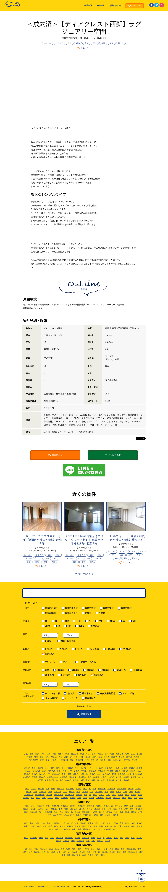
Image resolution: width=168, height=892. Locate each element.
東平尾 (40, 780)
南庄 (63, 855)
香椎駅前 (55, 806)
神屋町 (124, 768)
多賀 (133, 823)
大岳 (33, 806)
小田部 (104, 849)
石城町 (27, 774)
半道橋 (96, 777)
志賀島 (54, 809)
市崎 (31, 823)
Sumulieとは (43, 887)
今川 (54, 754)
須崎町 (132, 771)
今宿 (94, 789)
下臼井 (84, 771)
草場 (106, 792)
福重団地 (64, 798)
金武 (78, 792)
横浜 (135, 798)
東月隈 (126, 777)
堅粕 (76, 768)
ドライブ (59, 43)
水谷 (140, 812)
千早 (103, 809)
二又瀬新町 (86, 812)
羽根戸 (50, 798)
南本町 (68, 780)
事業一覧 (88, 6)
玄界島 (118, 792)
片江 (52, 838)
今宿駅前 (111, 789)
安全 (86, 43)
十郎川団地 (39, 795)
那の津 (114, 757)
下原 (60, 809)
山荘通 (139, 754)
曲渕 (141, 852)
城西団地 (69, 838)
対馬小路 (84, 774)
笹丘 (133, 754)
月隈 (69, 774)
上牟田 (117, 768)
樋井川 (58, 841)
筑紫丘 (27, 826)
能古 (38, 798)
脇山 (103, 855)
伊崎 (43, 754)
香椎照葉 (90, 806)
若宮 (96, 815)
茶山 (99, 838)
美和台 (78, 815)
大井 (63, 768)
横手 (79, 829)
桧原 (95, 826)
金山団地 (59, 838)
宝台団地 (85, 838)
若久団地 (107, 829)
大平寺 (115, 823)
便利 (69, 43)
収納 (78, 43)
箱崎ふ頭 (33, 812)
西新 (89, 852)
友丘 (116, 838)
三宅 (120, 826)
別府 (73, 841)
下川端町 (92, 771)
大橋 (48, 823)
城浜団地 (73, 809)
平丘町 (54, 760)
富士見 (72, 798)
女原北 (91, 798)
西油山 (74, 852)
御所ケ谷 (119, 754)
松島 (121, 812)
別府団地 (80, 841)
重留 (139, 849)
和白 (102, 815)
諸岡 (93, 780)
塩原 (103, 823)
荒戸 (37, 754)
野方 (32, 798)
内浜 (50, 792)
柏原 (76, 823)
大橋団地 (56, 823)
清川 (93, 754)
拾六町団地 (58, 795)
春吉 (42, 760)
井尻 (26, 823)
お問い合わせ (115, 6)
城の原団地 (69, 795)
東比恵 (141, 777)
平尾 (47, 760)
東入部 (112, 852)
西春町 (42, 777)
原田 (61, 812)
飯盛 (53, 789)
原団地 (104, 852)
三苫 (49, 815)
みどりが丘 (57, 815)
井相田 (40, 768)
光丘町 (111, 777)
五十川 (90, 823)
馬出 (95, 812)
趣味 (111, 43)
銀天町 (139, 768)
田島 (93, 838)
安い (113, 555)
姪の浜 (108, 798)
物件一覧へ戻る (85, 574)
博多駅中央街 (52, 777)
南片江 (100, 841)
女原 (85, 798)
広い (94, 43)
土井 (109, 809)
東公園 (118, 777)
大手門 (60, 754)
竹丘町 (42, 774)
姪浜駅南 (116, 798)
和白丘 (108, 815)
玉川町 (139, 823)
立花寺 (118, 780)
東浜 (67, 812)
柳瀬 (73, 829)
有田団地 (43, 849)
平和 (87, 760)
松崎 (116, 812)
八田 (56, 812)
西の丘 (26, 798)
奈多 (132, 809)
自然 (37, 562)
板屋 (68, 849)
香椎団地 (81, 806)
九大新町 (99, 792)
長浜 (100, 757)
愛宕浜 (33, 789)
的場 (106, 826)
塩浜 (47, 809)
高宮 (127, 823)
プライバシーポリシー (60, 887)
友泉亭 (107, 841)
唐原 (115, 809)
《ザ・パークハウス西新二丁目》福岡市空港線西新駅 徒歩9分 (42, 540)
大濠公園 (74, 754)
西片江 (139, 838)
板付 (46, 768)
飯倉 (41, 838)
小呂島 (72, 792)
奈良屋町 (26, 777)
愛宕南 (41, 789)
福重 (57, 798)
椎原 (117, 849)
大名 (60, 757)
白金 (42, 757)
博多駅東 (72, 777)
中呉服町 (121, 774)
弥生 (97, 855)
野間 (84, 826)
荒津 (31, 754)
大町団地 (57, 792)
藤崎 (119, 852)
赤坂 (26, 754)
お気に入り (86, 48)
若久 (100, 829)
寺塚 (39, 826)
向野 (133, 826)
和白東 (116, 815)
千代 (63, 774)
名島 (126, 809)
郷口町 (33, 809)
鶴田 (33, 826)
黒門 (106, 754)
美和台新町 (87, 815)
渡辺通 (134, 760)
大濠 (67, 754)
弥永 (51, 829)
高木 (121, 823)
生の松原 (70, 789)
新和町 (125, 771)
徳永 (114, 795)
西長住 (70, 826)
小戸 (65, 792)
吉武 (141, 798)
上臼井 (90, 768)
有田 (36, 849)
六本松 (127, 760)
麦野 (82, 780)
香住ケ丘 (118, 806)
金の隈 (83, 768)
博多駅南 (82, 777)
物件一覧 (101, 6)
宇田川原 (42, 792)
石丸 (85, 789)
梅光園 (136, 757)
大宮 (82, 754)
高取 (53, 852)
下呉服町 (101, 771)
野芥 (94, 852)
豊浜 (127, 795)
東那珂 (133, 777)
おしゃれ (47, 43)
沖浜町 (70, 768)
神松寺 (77, 838)
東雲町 (76, 771)
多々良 (89, 809)
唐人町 (88, 757)
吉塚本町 (110, 780)
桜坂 (127, 754)
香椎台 (73, 806)
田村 (64, 852)
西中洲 (129, 757)
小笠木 (86, 849)
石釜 (62, 849)
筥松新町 (48, 812)
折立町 (70, 823)
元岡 (124, 798)
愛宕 (27, 789)
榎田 (58, 768)
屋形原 (139, 826)
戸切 (108, 795)
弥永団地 (58, 829)
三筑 (64, 771)
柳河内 (67, 829)
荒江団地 (33, 838)
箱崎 (26, 812)
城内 (36, 757)
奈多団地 (139, 809)
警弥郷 (83, 823)
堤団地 (109, 838)
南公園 (103, 760)
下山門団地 (28, 795)
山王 (70, 771)
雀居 (59, 771)
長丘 (50, 826)
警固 (112, 754)
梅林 (46, 838)
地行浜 (54, 757)
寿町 (44, 771)
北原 (91, 792)
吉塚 (103, 780)
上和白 (138, 806)
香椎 (47, 806)
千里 (85, 795)
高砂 (66, 757)
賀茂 (98, 849)
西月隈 (34, 777)
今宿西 (138, 789)
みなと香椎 (69, 815)
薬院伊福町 (117, 760)
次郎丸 (37, 852)
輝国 (75, 757)
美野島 (75, 780)
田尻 (95, 795)
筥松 (41, 812)
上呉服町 (108, 768)
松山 (93, 841)
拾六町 (49, 795)
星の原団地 (132, 852)
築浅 (28, 562)
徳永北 (120, 795)
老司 (94, 829)
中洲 (129, 774)
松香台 (109, 812)
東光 (99, 774)
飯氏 (47, 789)
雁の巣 (26, 809)
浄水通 (29, 757)
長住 (56, 826)
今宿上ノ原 (121, 789)
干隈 (88, 841)
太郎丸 (101, 795)
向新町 (126, 826)
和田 (115, 829)
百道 (84, 855)
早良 (111, 849)
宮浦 (79, 798)
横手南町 (86, 829)
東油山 (66, 841)
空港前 (28, 771)
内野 (74, 849)
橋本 (44, 798)
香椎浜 (99, 806)
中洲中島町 (137, 774)
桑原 (112, 792)
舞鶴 (92, 760)
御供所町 (36, 771)
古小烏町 (79, 760)
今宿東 (29, 792)
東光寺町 (106, 774)
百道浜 (90, 855)
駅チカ (120, 43)
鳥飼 (94, 757)
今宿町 (130, 789)
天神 (81, 757)
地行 (47, 757)
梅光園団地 (33, 760)
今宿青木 (102, 789)
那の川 (106, 757)
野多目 (77, 826)
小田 (125, 792)
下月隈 (110, 771)
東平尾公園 (49, 780)
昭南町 (117, 771)
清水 (108, 823)
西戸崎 (41, 809)
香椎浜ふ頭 (108, 806)
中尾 (44, 826)
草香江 (100, 754)
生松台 (78, 789)
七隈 (133, 838)
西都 (131, 792)
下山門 (137, 792)
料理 (103, 43)
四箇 (122, 849)
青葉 (27, 806)
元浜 (130, 798)
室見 (78, 855)
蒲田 (131, 806)
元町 (88, 780)
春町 (89, 777)
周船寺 (79, 795)
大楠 (43, 823)
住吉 (139, 771)
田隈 (59, 852)
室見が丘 (100, 798)
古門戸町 (51, 771)
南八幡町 (59, 780)
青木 (33, 768)
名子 (120, 809)
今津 (35, 792)
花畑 (89, 826)
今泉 (48, 754)
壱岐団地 (60, 789)
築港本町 (56, 774)
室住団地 (71, 855)
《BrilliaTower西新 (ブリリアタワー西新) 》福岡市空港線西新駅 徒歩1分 (84, 540)
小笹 (88, 754)
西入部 (133, 795)
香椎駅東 (64, 806)
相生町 (27, 768)
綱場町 (75, 774)
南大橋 (113, 826)
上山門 (85, 792)
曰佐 (63, 823)
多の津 (97, 809)
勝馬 (126, 806)
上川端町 (99, 768)
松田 (127, 812)
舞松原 (101, 812)
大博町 (34, 774)
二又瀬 (77, 812)
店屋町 (92, 774)
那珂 (114, 774)
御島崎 (133, 812)
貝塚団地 (40, 806)
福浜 (72, 760)
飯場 (57, 849)
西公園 (121, 757)
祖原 (43, 852)
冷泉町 (126, 780)
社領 (66, 809)
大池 (37, 823)
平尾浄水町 (63, 760)
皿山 (97, 823)
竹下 (48, 774)
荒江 (26, 838)
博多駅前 (63, 777)
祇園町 (132, 768)
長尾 (127, 838)
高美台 (82, 809)
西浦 (140, 795)
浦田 (52, 768)
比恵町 (103, 777)
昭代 (30, 852)
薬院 (109, 760)
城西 (25, 852)
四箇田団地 (131, 849)
